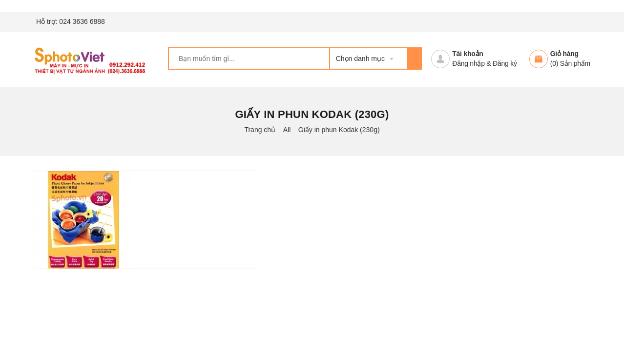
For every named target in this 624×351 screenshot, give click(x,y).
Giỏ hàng (564, 54)
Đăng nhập (468, 63)
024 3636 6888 (81, 21)
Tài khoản (467, 54)
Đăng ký (505, 63)
